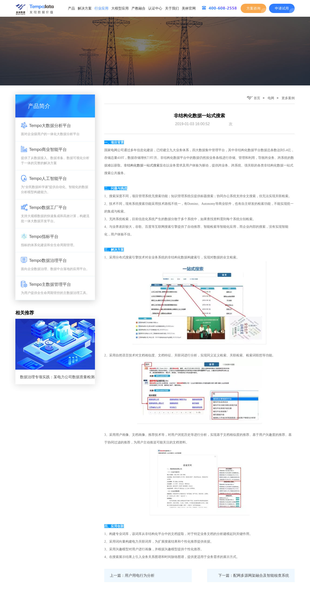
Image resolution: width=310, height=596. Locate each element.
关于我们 (172, 8)
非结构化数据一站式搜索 (142, 165)
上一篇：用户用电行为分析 (132, 575)
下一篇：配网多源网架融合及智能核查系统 (253, 575)
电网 (271, 98)
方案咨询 (253, 8)
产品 (71, 8)
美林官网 (189, 8)
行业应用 (101, 8)
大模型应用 (120, 8)
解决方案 (85, 8)
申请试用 (282, 8)
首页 (253, 98)
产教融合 (138, 8)
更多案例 (288, 98)
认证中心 (155, 8)
